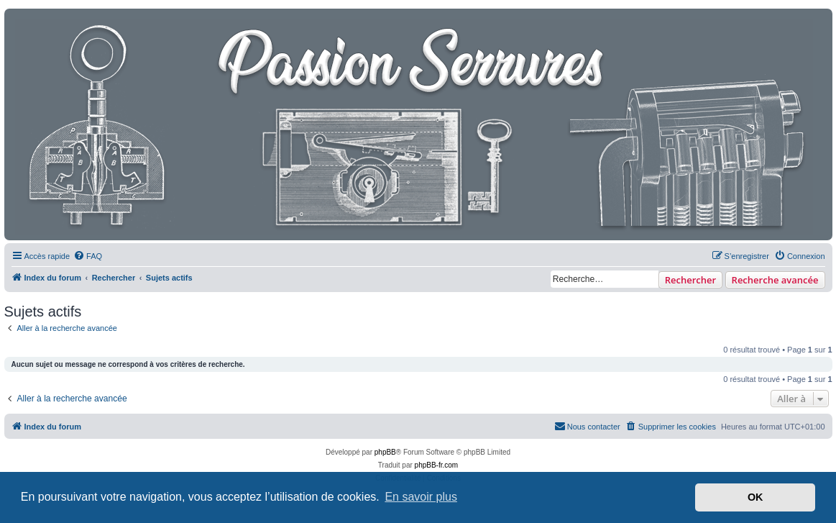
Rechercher (690, 279)
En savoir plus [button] (421, 497)
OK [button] (755, 497)
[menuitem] (87, 256)
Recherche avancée (775, 279)
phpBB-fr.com (437, 465)
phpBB (385, 452)
